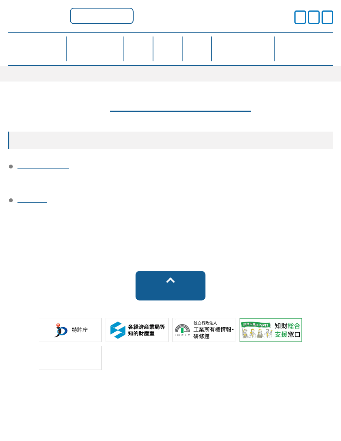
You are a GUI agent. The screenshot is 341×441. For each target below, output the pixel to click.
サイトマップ (113, 413)
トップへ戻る (170, 299)
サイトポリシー (56, 400)
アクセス (32, 204)
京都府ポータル (101, 15)
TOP (14, 73)
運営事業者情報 (43, 168)
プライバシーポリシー (170, 400)
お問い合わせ (227, 413)
